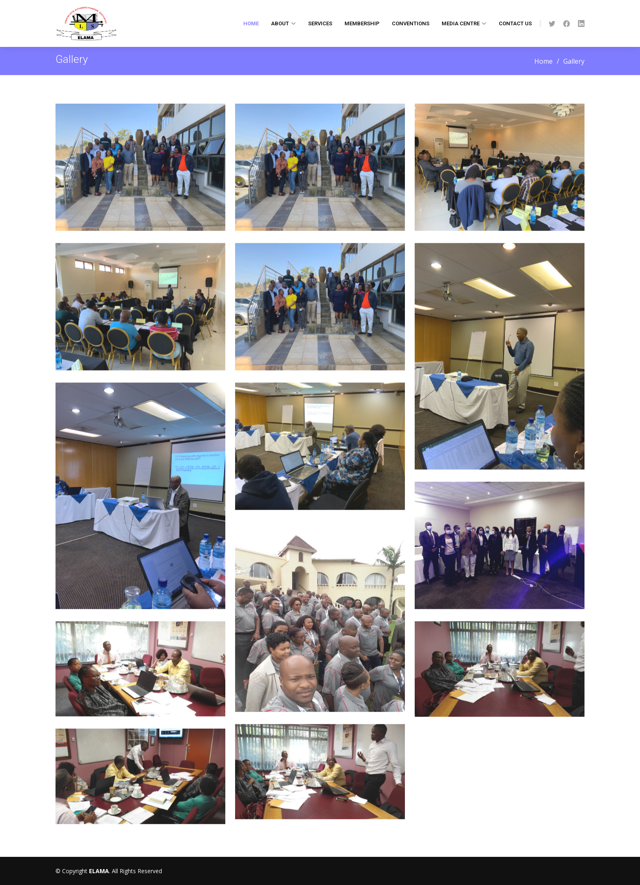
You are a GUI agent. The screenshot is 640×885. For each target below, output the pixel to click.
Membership (362, 23)
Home (251, 23)
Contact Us (515, 23)
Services (320, 23)
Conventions (410, 23)
